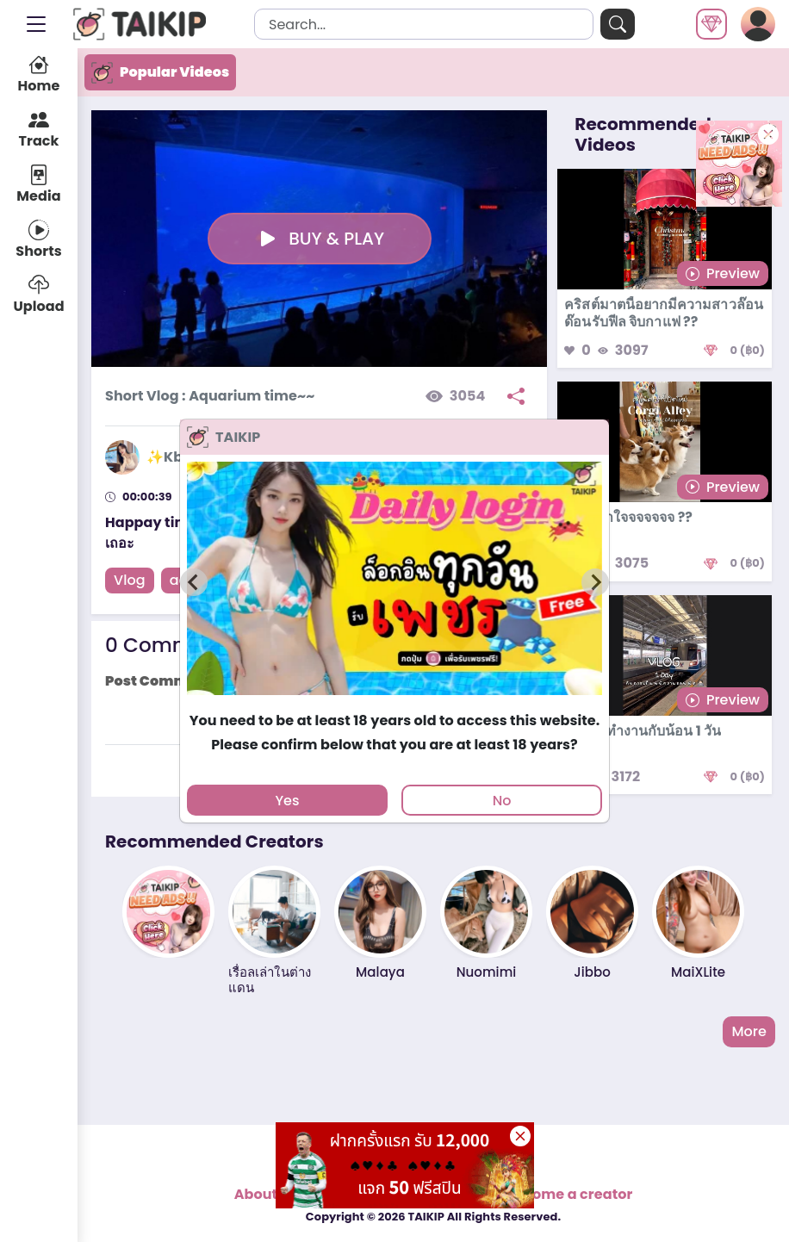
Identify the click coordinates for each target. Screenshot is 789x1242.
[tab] (394, 703)
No (502, 800)
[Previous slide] (194, 582)
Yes (287, 800)
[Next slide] (595, 582)
